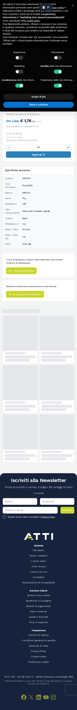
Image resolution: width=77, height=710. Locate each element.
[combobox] (45, 7)
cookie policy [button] (33, 20)
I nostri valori (38, 561)
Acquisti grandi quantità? (25, 294)
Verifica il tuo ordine (38, 595)
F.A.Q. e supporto (38, 622)
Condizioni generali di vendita (38, 640)
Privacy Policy (48, 517)
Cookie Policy (38, 656)
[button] (72, 5)
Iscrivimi (67, 510)
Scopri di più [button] (38, 96)
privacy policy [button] (57, 7)
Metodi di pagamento (38, 606)
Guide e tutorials (38, 616)
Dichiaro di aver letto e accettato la (31, 517)
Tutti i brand (38, 566)
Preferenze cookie (38, 662)
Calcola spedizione (21, 270)
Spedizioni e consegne (38, 600)
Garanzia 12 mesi (38, 645)
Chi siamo (38, 550)
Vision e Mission (38, 555)
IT (45, 7)
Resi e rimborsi (38, 611)
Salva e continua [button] (38, 104)
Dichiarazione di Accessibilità (38, 582)
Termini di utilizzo (38, 635)
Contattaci (38, 577)
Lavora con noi (38, 571)
